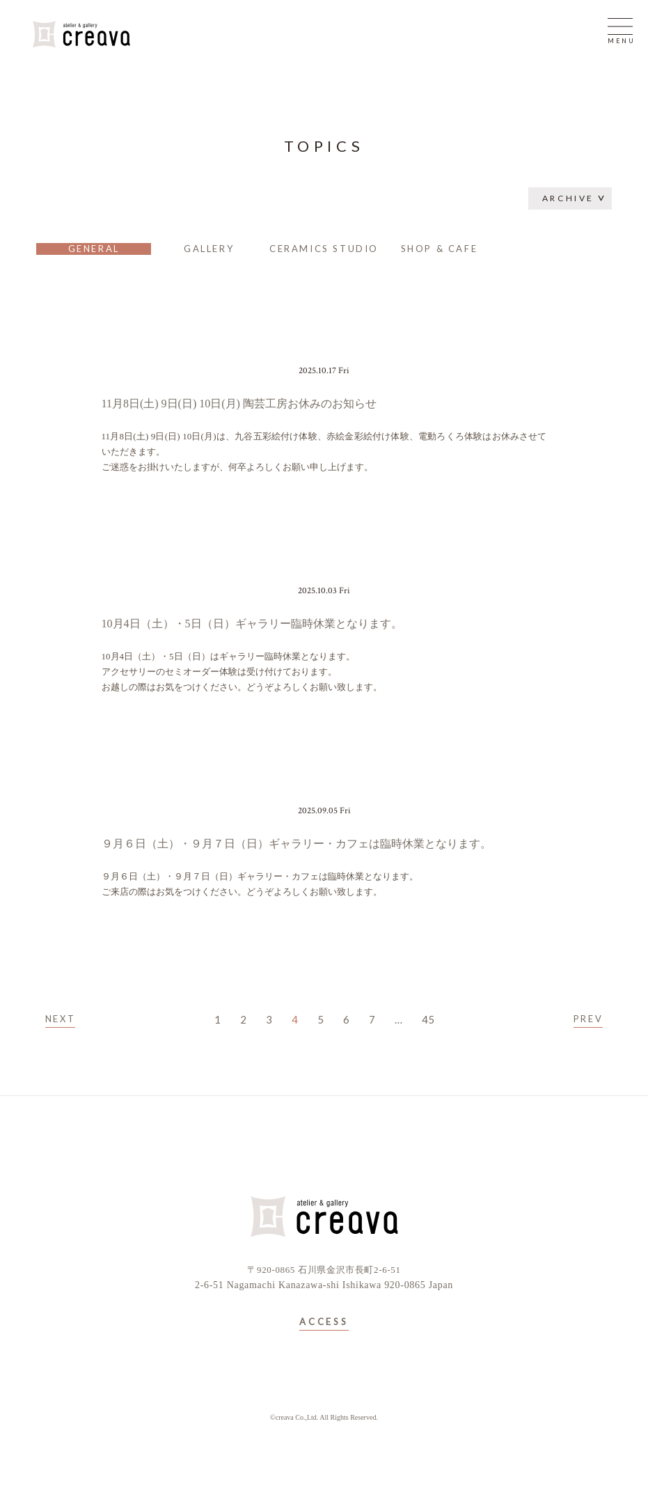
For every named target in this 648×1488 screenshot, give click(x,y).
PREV (588, 1018)
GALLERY (209, 248)
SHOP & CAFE (439, 248)
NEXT (60, 1018)
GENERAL (94, 248)
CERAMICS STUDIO (324, 248)
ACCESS (324, 1322)
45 (428, 1019)
